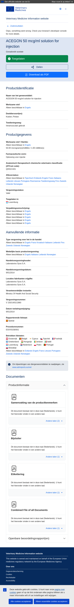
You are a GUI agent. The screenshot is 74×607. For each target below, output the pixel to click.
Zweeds (63, 181)
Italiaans (57, 178)
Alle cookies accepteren (21, 601)
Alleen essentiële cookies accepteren (51, 601)
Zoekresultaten (15, 26)
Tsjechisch (29, 178)
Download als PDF (37, 74)
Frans (50, 178)
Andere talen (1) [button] (54, 457)
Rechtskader (11, 577)
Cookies (9, 574)
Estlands (38, 178)
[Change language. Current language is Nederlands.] (60, 9)
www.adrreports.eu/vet (22, 367)
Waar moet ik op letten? (62, 2)
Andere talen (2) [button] (54, 421)
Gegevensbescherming (14, 571)
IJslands (9, 184)
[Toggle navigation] (65, 9)
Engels (28, 108)
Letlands (9, 181)
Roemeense (35, 181)
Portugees (25, 181)
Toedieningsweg (48, 181)
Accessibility (10, 581)
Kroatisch (41, 243)
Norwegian (18, 184)
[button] (37, 67)
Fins (57, 181)
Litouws (17, 181)
